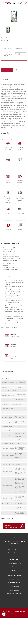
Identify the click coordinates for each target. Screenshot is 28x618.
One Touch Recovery (13, 357)
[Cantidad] (5, 65)
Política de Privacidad (14, 563)
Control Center (15, 336)
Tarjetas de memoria (14, 582)
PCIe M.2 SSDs (4, 38)
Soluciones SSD (14, 579)
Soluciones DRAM (14, 590)
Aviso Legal (14, 567)
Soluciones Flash (14, 586)
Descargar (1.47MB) (7, 523)
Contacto (14, 570)
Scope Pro (13, 346)
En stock (3, 375)
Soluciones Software (14, 594)
